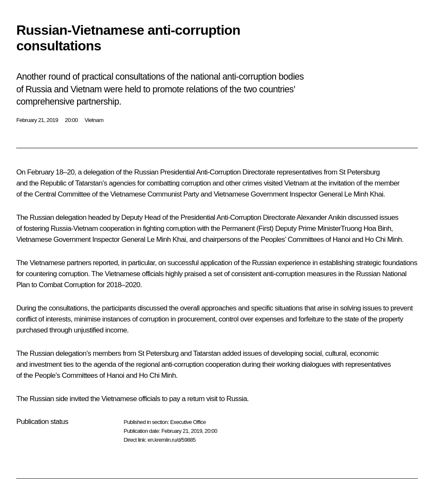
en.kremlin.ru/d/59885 (171, 440)
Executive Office (188, 422)
